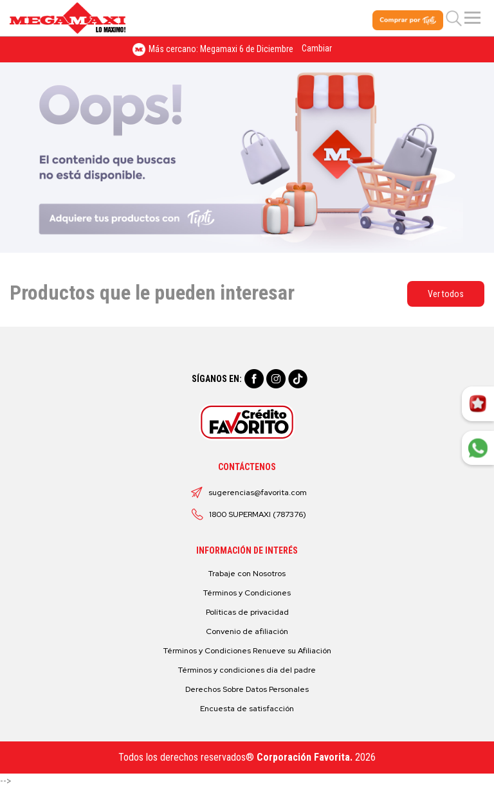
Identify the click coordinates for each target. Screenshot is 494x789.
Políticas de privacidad (247, 612)
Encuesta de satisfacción (247, 708)
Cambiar (317, 48)
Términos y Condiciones (247, 593)
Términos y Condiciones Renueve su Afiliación (247, 651)
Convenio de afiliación (247, 631)
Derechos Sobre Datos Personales (247, 689)
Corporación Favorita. (304, 757)
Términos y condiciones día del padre (247, 670)
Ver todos (446, 294)
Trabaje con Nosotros (247, 573)
